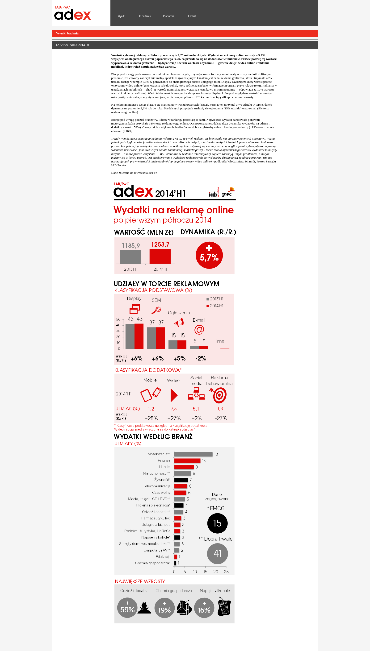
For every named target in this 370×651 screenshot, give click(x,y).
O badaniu (145, 16)
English (192, 16)
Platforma (168, 16)
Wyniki (121, 16)
